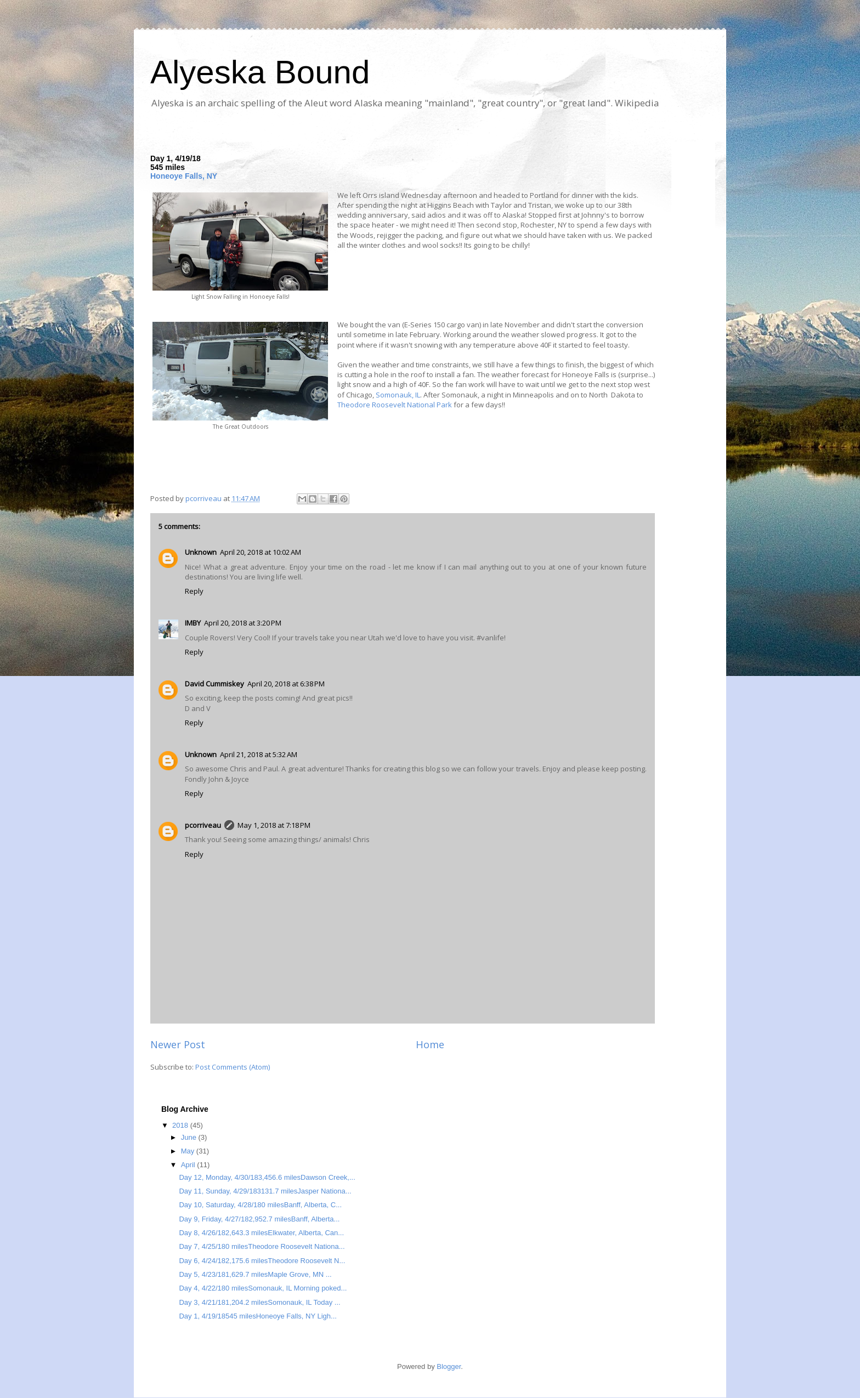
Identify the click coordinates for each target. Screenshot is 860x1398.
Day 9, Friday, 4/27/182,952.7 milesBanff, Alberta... (259, 1219)
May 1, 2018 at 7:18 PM (273, 825)
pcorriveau (203, 825)
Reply (194, 591)
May (188, 1151)
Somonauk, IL (398, 395)
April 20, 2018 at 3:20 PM (242, 623)
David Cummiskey (214, 684)
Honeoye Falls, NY (183, 176)
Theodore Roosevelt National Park (394, 405)
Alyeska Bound (260, 72)
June (190, 1137)
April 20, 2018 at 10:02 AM (260, 552)
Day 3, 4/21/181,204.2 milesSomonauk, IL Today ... (259, 1302)
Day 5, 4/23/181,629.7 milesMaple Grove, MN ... (255, 1274)
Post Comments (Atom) (232, 1067)
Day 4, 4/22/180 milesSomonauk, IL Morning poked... (263, 1288)
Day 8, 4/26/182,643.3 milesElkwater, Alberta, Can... (261, 1233)
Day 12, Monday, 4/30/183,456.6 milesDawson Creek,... (267, 1177)
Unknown (201, 552)
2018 (181, 1125)
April (189, 1165)
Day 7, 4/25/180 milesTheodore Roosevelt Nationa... (261, 1246)
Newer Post (177, 1044)
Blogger (449, 1366)
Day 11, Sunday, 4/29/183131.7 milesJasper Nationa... (265, 1191)
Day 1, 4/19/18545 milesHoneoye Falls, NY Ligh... (257, 1316)
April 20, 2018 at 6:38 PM (286, 684)
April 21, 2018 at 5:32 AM (258, 754)
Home (430, 1044)
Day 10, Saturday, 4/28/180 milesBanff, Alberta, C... (260, 1205)
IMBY (193, 623)
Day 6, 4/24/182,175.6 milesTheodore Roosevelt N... (262, 1261)
